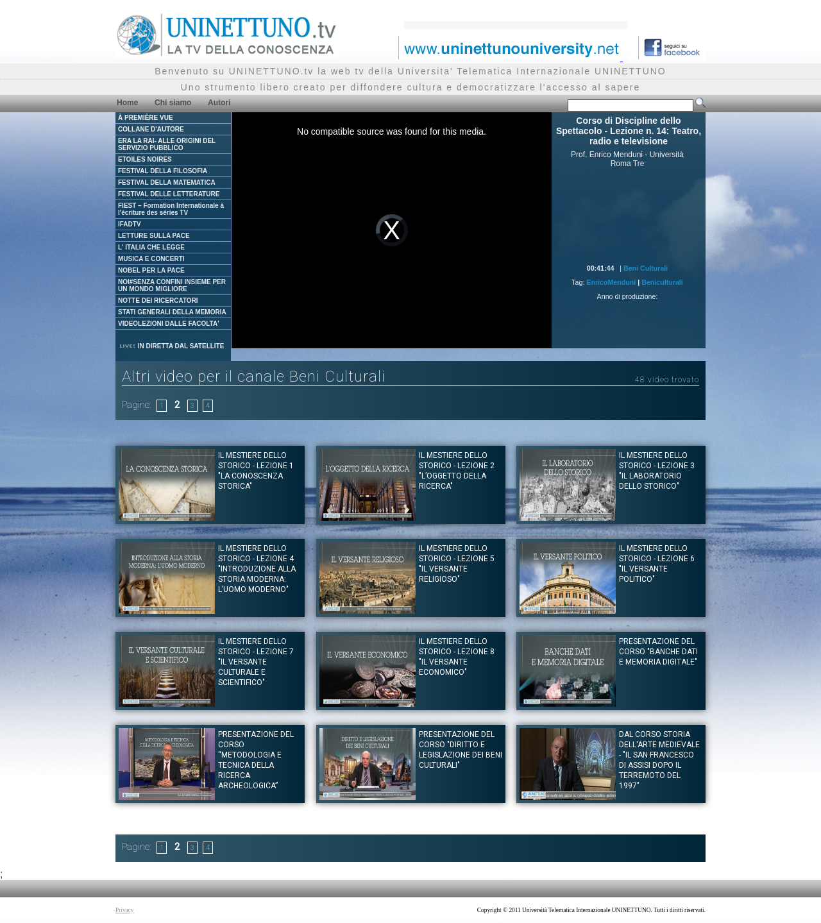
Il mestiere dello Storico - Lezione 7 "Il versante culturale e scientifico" (256, 662)
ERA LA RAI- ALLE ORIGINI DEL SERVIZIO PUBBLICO (167, 144)
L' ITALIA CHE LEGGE (151, 247)
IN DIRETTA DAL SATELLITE (171, 346)
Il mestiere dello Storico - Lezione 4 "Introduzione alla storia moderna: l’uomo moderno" (257, 569)
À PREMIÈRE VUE (145, 117)
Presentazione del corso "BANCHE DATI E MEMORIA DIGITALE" (658, 651)
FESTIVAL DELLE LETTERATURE (168, 194)
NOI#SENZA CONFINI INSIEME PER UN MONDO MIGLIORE (172, 285)
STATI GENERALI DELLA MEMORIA (172, 312)
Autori (219, 102)
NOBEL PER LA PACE (151, 270)
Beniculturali (662, 282)
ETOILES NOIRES (145, 159)
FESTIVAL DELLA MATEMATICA (167, 182)
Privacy (124, 910)
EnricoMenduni (611, 282)
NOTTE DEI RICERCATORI (158, 300)
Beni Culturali (645, 268)
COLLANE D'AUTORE (151, 129)
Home (127, 102)
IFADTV (129, 224)
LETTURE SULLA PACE (154, 235)
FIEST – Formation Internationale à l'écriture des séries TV (171, 209)
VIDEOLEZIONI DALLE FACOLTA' (168, 323)
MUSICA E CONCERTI (151, 258)
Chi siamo (173, 102)
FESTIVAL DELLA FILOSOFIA (162, 170)
